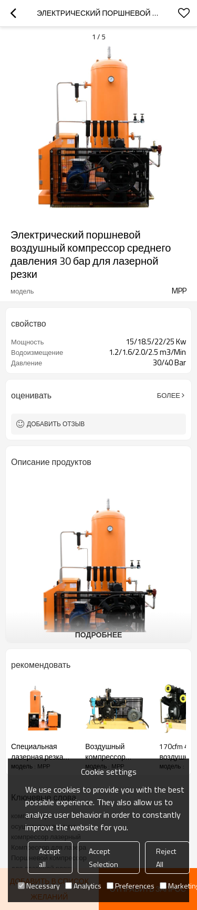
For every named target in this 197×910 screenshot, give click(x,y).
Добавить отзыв (56, 424)
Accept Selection (103, 858)
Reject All (166, 858)
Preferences (130, 885)
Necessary (39, 885)
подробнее (98, 634)
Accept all (49, 858)
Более (168, 395)
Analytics (83, 885)
